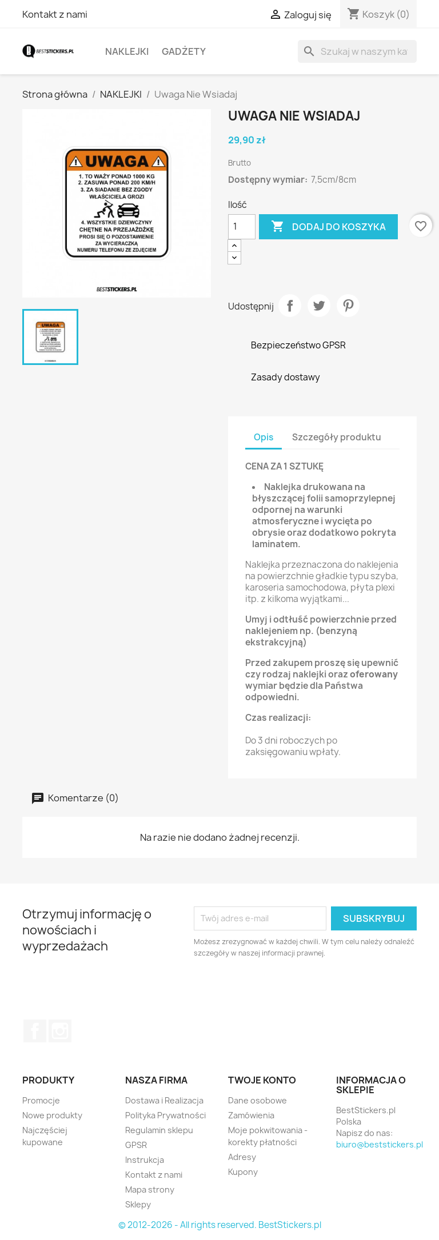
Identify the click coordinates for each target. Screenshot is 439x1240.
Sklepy (138, 1204)
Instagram (60, 1031)
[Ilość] (242, 226)
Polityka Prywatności (165, 1115)
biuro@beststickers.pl (379, 1144)
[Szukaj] (357, 51)
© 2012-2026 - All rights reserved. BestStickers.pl (219, 1225)
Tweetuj (319, 305)
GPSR (136, 1144)
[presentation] (289, 990)
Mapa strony (149, 1189)
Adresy (242, 1156)
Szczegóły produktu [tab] (336, 437)
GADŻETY (184, 51)
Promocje (41, 1100)
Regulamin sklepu (159, 1130)
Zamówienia (251, 1115)
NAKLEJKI (127, 51)
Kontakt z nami (54, 14)
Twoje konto (262, 1080)
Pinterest (348, 305)
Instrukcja (144, 1159)
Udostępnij (289, 305)
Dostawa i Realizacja (164, 1100)
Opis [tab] (263, 437)
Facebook (34, 1031)
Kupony (243, 1171)
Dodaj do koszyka (328, 226)
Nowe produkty (52, 1115)
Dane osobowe (257, 1100)
